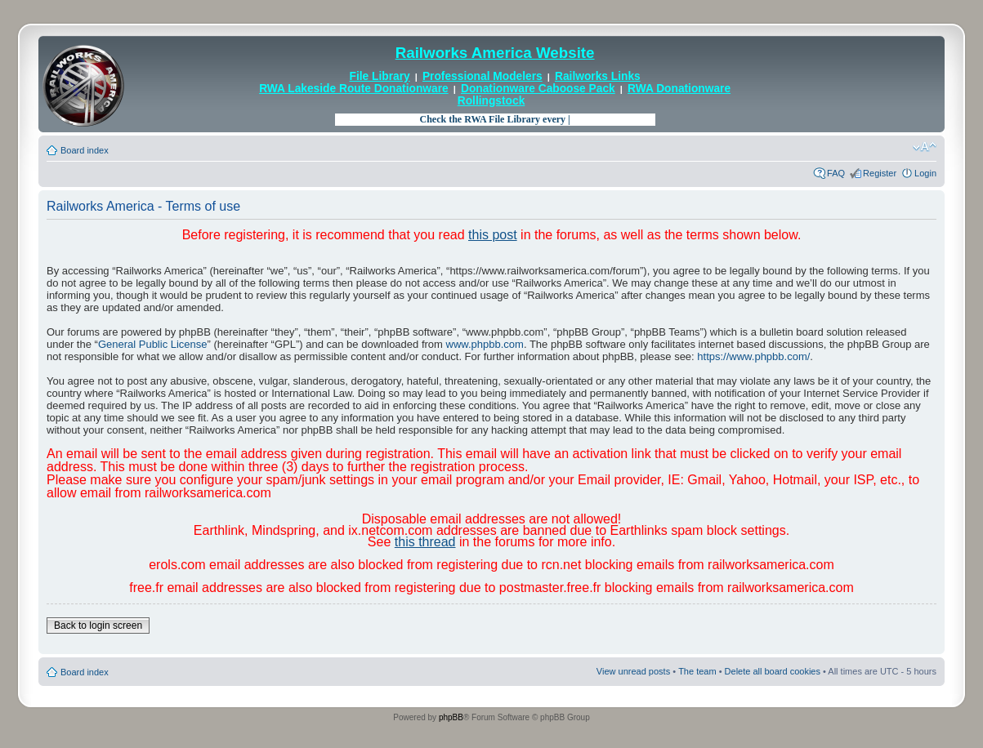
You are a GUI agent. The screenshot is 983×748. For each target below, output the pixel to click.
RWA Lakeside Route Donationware (354, 88)
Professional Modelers (482, 76)
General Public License (153, 344)
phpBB (451, 717)
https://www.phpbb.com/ (753, 356)
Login (925, 173)
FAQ (836, 173)
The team (697, 671)
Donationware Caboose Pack (538, 88)
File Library (380, 76)
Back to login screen (98, 625)
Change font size (924, 147)
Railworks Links (598, 76)
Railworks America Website (495, 52)
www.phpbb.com (485, 344)
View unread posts (633, 671)
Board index (84, 150)
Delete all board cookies (772, 671)
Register (879, 173)
